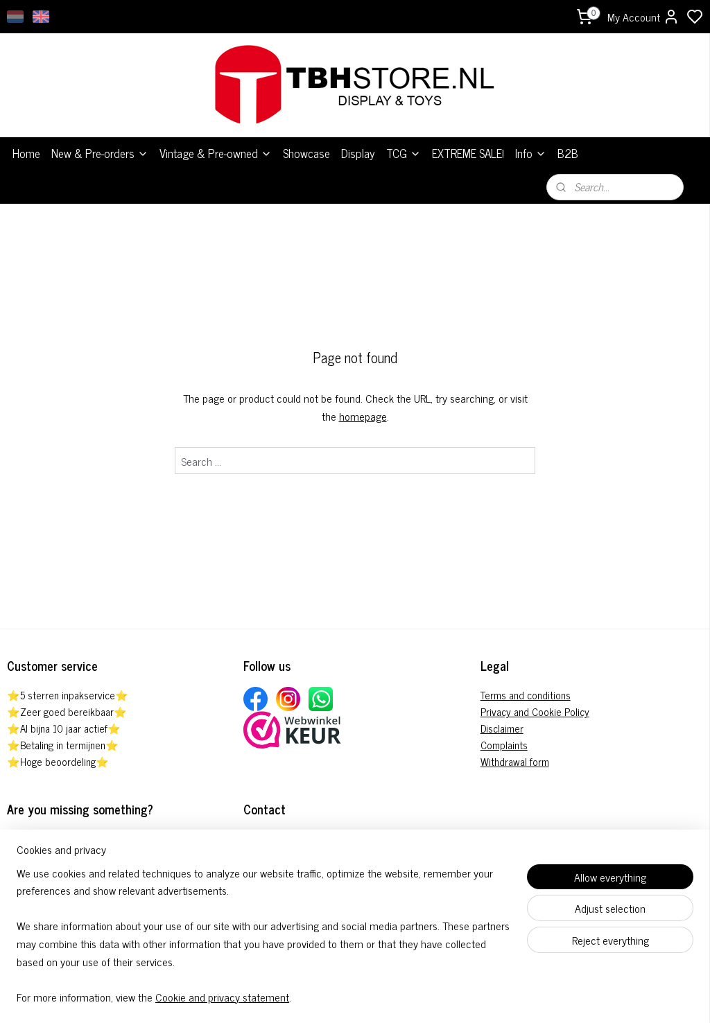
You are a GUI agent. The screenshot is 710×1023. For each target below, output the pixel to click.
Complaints (504, 737)
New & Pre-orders (99, 146)
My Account (643, 17)
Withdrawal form (514, 754)
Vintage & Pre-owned (215, 146)
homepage (363, 408)
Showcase (306, 146)
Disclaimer (501, 721)
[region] (263, 943)
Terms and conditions (525, 688)
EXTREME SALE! (468, 146)
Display (358, 146)
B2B (567, 146)
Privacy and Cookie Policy (534, 704)
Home (26, 146)
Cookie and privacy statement (222, 997)
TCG (403, 146)
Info (530, 146)
